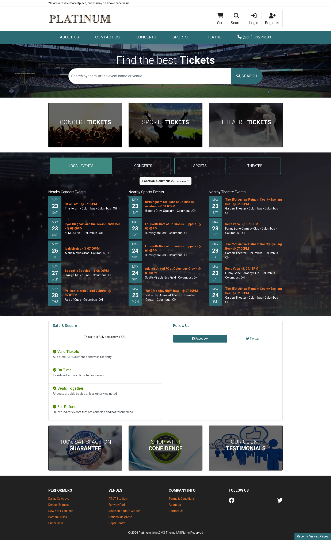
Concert (85, 122)
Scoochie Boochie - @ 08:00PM (87, 270)
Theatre (246, 122)
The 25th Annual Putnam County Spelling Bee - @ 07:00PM (253, 246)
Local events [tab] (81, 166)
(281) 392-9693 (254, 37)
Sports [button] (180, 37)
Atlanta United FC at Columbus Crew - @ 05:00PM (173, 271)
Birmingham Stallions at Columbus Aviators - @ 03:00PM (169, 204)
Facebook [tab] (200, 338)
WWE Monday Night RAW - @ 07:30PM (171, 290)
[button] (236, 18)
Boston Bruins (57, 517)
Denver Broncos (58, 504)
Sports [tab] (200, 166)
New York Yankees (60, 511)
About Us (69, 37)
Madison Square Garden (125, 511)
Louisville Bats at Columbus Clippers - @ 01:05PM (173, 248)
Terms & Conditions (182, 498)
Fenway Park (117, 504)
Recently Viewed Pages (312, 536)
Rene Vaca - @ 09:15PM (241, 268)
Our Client (246, 445)
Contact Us (107, 37)
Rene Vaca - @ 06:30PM (241, 224)
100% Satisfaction (85, 445)
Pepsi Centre (117, 523)
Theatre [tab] (254, 166)
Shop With (165, 445)
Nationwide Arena (120, 517)
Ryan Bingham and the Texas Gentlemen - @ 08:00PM (93, 226)
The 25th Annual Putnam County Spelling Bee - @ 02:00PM (253, 202)
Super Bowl (56, 523)
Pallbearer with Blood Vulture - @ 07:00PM (88, 293)
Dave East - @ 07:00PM (81, 204)
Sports (165, 122)
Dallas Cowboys (58, 498)
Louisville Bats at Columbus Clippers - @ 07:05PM (173, 226)
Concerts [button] (146, 37)
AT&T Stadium (118, 498)
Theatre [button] (212, 37)
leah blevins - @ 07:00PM (82, 248)
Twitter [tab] (252, 338)
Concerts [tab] (143, 166)
